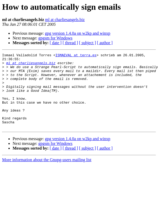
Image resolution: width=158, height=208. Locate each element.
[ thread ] (70, 42)
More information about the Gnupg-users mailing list (46, 175)
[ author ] (105, 42)
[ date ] (56, 42)
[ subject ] (87, 42)
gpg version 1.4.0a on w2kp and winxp (77, 33)
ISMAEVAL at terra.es (75, 55)
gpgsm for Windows (55, 38)
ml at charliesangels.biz (65, 19)
